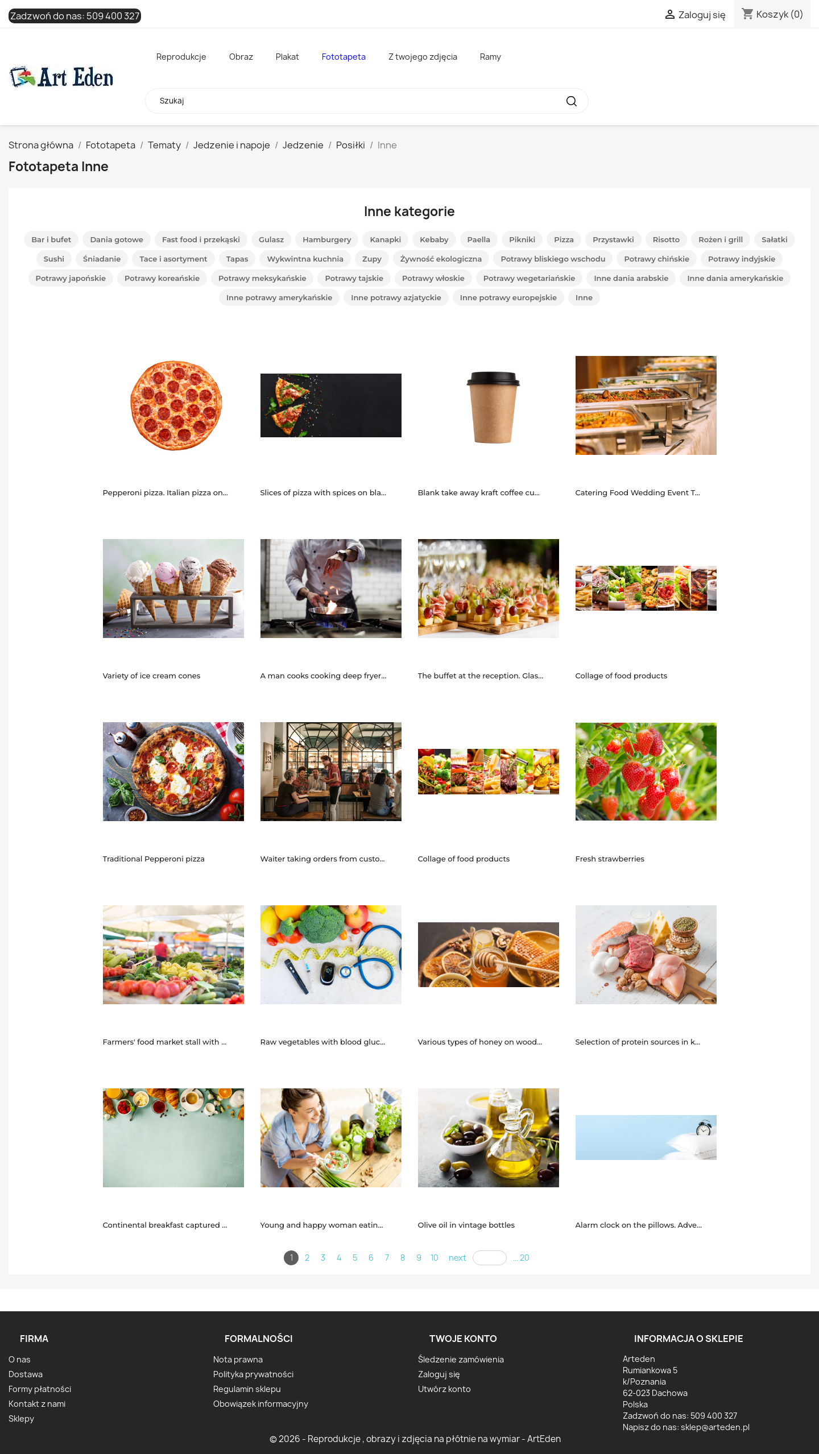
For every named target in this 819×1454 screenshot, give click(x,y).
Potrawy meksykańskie (262, 278)
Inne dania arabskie (631, 278)
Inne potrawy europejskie (508, 297)
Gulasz (271, 239)
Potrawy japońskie (71, 278)
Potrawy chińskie (656, 258)
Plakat (287, 56)
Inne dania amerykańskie (735, 278)
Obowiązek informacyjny (260, 1403)
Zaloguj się (439, 1374)
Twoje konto (463, 1338)
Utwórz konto (444, 1388)
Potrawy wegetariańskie (529, 278)
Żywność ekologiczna (441, 258)
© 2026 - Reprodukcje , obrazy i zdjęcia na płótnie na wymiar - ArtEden (415, 1439)
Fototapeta (344, 56)
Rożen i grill (720, 239)
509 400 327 (112, 16)
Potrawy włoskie (433, 278)
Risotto (666, 239)
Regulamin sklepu (247, 1388)
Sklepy (21, 1418)
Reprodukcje (181, 56)
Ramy (490, 56)
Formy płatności (40, 1388)
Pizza (564, 239)
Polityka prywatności (253, 1374)
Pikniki (522, 239)
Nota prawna (238, 1359)
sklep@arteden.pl (715, 1427)
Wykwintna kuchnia (305, 258)
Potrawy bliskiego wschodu (552, 258)
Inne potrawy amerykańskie (279, 297)
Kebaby (434, 239)
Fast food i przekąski (201, 239)
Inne (584, 297)
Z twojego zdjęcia (422, 56)
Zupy (372, 258)
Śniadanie (102, 258)
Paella (479, 239)
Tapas (237, 258)
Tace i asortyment (173, 258)
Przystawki (613, 239)
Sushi (54, 258)
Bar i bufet (51, 239)
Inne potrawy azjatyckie (396, 297)
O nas (20, 1359)
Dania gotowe (116, 239)
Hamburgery (327, 239)
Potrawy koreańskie (162, 278)
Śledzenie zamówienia (461, 1359)
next (457, 1257)
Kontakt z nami (37, 1403)
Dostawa (26, 1374)
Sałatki (775, 239)
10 (435, 1257)
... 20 (521, 1257)
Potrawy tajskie (354, 278)
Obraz (241, 56)
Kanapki (385, 239)
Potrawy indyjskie (741, 258)
